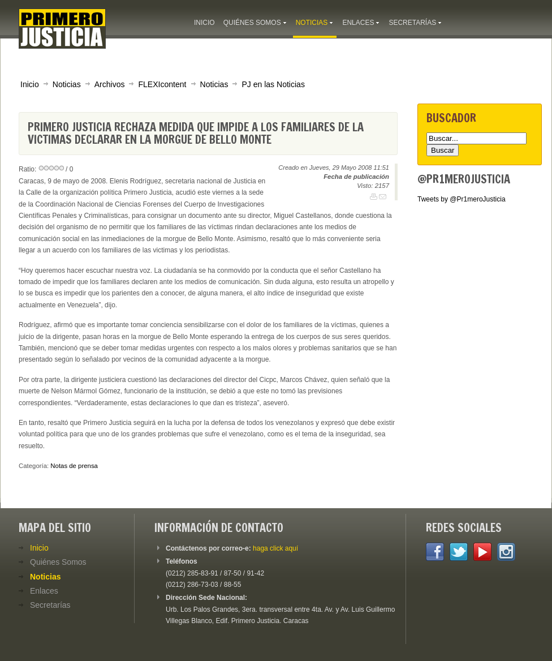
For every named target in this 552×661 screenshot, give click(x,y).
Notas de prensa (74, 465)
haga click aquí (275, 548)
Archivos (109, 84)
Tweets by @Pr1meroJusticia (461, 199)
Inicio (29, 84)
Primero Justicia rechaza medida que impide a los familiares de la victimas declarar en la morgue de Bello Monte (196, 133)
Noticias (67, 84)
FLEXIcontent (162, 84)
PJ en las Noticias (273, 84)
